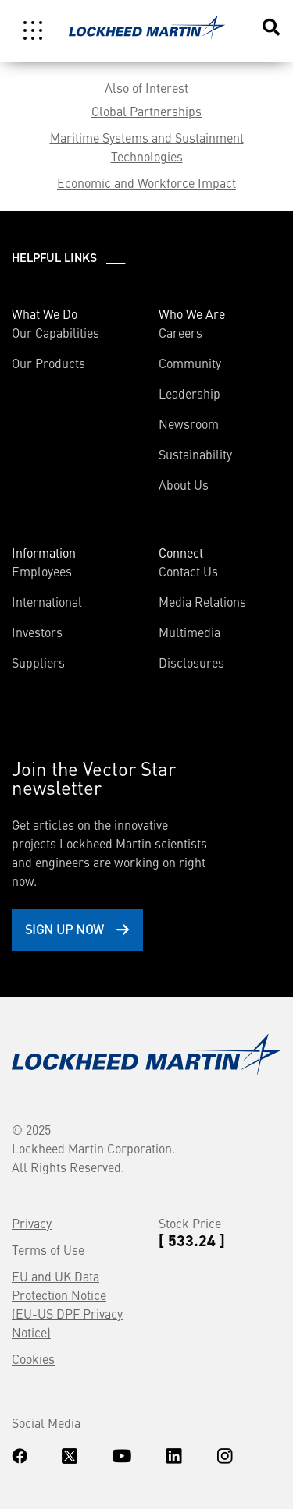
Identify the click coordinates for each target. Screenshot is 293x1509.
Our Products (48, 362)
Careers (180, 332)
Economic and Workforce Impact (146, 182)
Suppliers (38, 662)
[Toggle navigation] (33, 30)
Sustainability (195, 453)
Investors (37, 631)
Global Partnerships (146, 110)
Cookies (33, 1358)
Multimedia (189, 631)
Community (190, 362)
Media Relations (202, 601)
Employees (42, 570)
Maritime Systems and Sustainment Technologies (147, 147)
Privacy (32, 1222)
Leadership (189, 393)
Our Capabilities (55, 332)
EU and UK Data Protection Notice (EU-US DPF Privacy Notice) (67, 1304)
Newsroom (189, 423)
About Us (184, 484)
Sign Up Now (64, 928)
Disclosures (191, 662)
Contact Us (188, 570)
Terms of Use (48, 1249)
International (47, 601)
